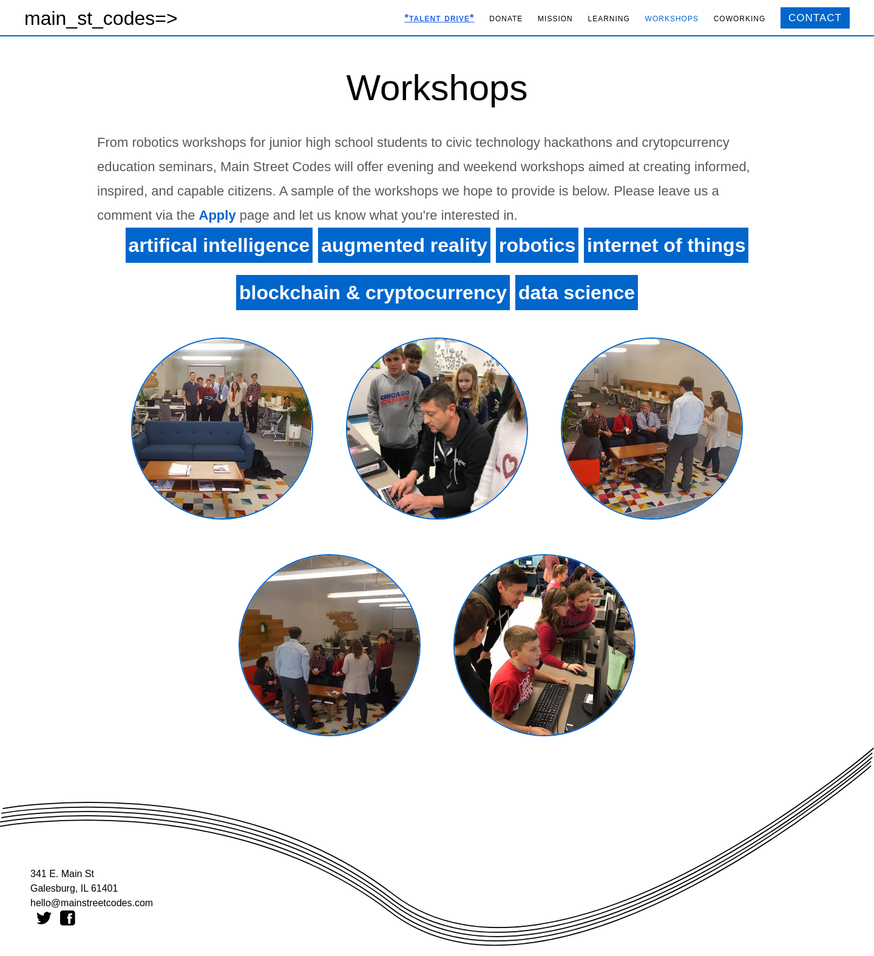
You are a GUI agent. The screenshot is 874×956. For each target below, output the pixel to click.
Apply (217, 215)
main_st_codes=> (101, 18)
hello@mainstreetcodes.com (91, 903)
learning (609, 18)
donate (506, 18)
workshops (672, 18)
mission (555, 18)
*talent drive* (439, 18)
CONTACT (815, 18)
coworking (740, 18)
